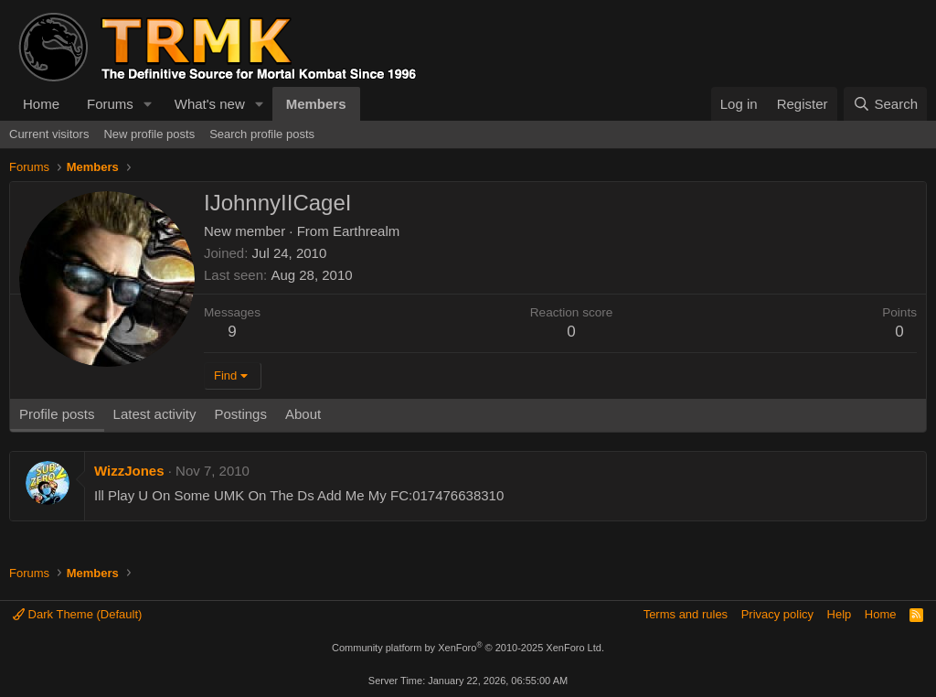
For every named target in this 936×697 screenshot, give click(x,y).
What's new (210, 104)
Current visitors (49, 134)
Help (839, 614)
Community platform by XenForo (468, 647)
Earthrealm (366, 231)
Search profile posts (261, 134)
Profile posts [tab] (57, 414)
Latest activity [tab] (155, 414)
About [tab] (303, 414)
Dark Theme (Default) (77, 614)
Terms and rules (686, 614)
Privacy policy (777, 614)
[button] (148, 104)
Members (316, 104)
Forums (110, 104)
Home (41, 104)
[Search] (885, 104)
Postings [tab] (240, 414)
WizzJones (129, 470)
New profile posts (149, 134)
